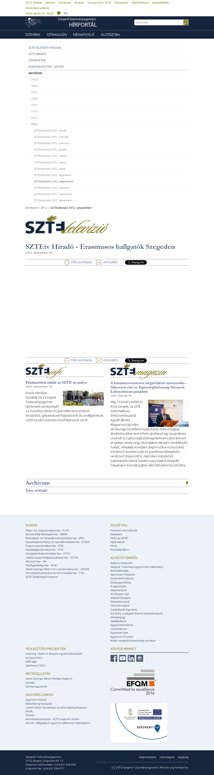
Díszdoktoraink (120, 601)
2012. (34, 124)
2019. (34, 79)
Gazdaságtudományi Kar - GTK (44, 549)
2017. (34, 92)
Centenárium (119, 628)
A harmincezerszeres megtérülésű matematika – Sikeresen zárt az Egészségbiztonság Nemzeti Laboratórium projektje (149, 387)
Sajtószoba (110, 34)
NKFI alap (31, 661)
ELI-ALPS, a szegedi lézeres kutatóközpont (137, 613)
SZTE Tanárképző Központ (42, 576)
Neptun (50, 2)
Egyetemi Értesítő (122, 636)
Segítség (183, 757)
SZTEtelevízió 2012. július (49, 168)
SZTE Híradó (37, 53)
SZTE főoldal (34, 2)
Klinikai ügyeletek (36, 686)
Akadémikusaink (121, 597)
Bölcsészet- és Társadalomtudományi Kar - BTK (55, 538)
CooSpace (64, 2)
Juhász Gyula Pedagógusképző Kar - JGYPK (52, 557)
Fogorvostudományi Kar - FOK (44, 545)
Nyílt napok (118, 541)
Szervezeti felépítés (123, 574)
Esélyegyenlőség (121, 582)
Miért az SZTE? (119, 538)
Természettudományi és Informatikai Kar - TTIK (55, 572)
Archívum (35, 73)
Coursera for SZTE (99, 2)
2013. (34, 117)
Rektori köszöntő (121, 562)
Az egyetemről (124, 558)
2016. (34, 98)
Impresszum (167, 757)
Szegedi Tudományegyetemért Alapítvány (137, 566)
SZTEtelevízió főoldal (45, 47)
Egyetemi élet (119, 632)
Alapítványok (119, 590)
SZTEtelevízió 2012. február (51, 136)
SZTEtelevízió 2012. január (50, 130)
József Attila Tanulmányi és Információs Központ (56, 707)
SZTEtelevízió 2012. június (50, 162)
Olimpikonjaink (120, 605)
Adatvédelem (160, 2)
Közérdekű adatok (37, 8)
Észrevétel (121, 2)
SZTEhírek (32, 34)
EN (65, 13)
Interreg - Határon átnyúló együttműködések (54, 653)
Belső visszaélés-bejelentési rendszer (133, 640)
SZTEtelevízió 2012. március (51, 143)
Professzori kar (120, 593)
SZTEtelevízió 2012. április (50, 149)
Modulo (79, 2)
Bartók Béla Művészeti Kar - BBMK (47, 534)
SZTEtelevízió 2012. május (50, 155)
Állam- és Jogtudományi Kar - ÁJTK (47, 530)
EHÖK (29, 711)
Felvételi (119, 525)
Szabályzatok (118, 621)
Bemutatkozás (119, 570)
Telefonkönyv (140, 2)
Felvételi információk (124, 530)
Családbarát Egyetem (124, 609)
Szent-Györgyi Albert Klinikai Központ (49, 678)
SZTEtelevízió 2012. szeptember (54, 181)
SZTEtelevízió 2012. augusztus (52, 175)
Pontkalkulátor (120, 549)
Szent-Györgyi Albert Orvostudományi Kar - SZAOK (57, 569)
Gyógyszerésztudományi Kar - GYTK (48, 553)
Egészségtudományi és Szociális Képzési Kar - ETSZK (57, 541)
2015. (34, 104)
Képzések (116, 534)
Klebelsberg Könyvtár (39, 703)
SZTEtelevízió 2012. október (52, 187)
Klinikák (30, 682)
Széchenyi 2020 (35, 665)
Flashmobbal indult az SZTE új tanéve (56, 382)
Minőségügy (118, 617)
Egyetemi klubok (36, 699)
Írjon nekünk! (36, 490)
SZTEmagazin (57, 34)
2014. (34, 111)
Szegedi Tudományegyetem (77, 23)
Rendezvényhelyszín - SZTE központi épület (52, 719)
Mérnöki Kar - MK (36, 561)
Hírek (114, 545)
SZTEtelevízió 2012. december (53, 200)
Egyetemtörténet (122, 624)
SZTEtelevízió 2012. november (53, 194)
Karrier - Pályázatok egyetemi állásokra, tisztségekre (58, 722)
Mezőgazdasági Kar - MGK (41, 565)
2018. (34, 85)
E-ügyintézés (118, 586)
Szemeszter (37, 60)
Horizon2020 (34, 657)
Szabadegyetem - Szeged (46, 66)
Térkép (30, 715)
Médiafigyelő (83, 34)
